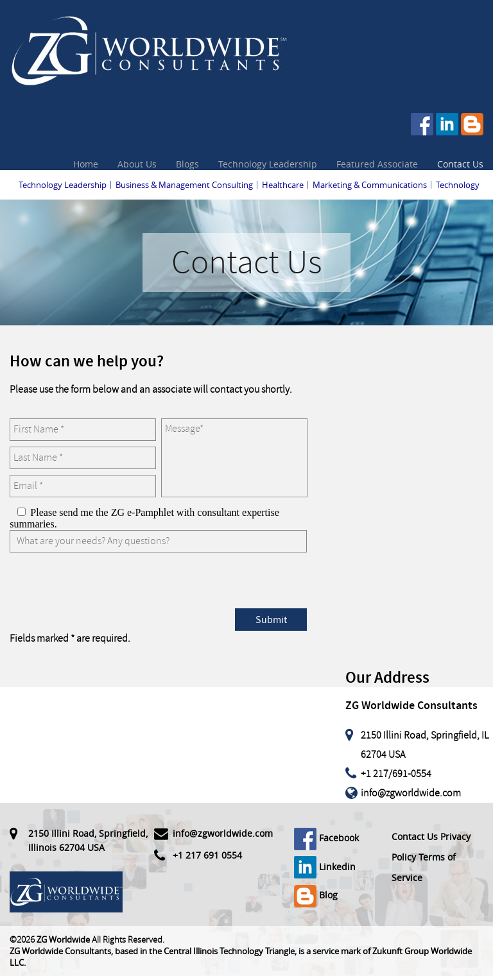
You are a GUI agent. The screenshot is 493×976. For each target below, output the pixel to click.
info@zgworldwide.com (411, 793)
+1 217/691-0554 (396, 773)
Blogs (187, 164)
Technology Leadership (267, 164)
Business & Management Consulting (184, 185)
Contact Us (460, 164)
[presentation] (107, 583)
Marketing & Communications (370, 185)
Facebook (326, 838)
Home (85, 164)
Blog (316, 895)
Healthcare (283, 185)
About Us (137, 164)
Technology (458, 185)
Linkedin (325, 866)
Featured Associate (377, 164)
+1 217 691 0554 (207, 855)
